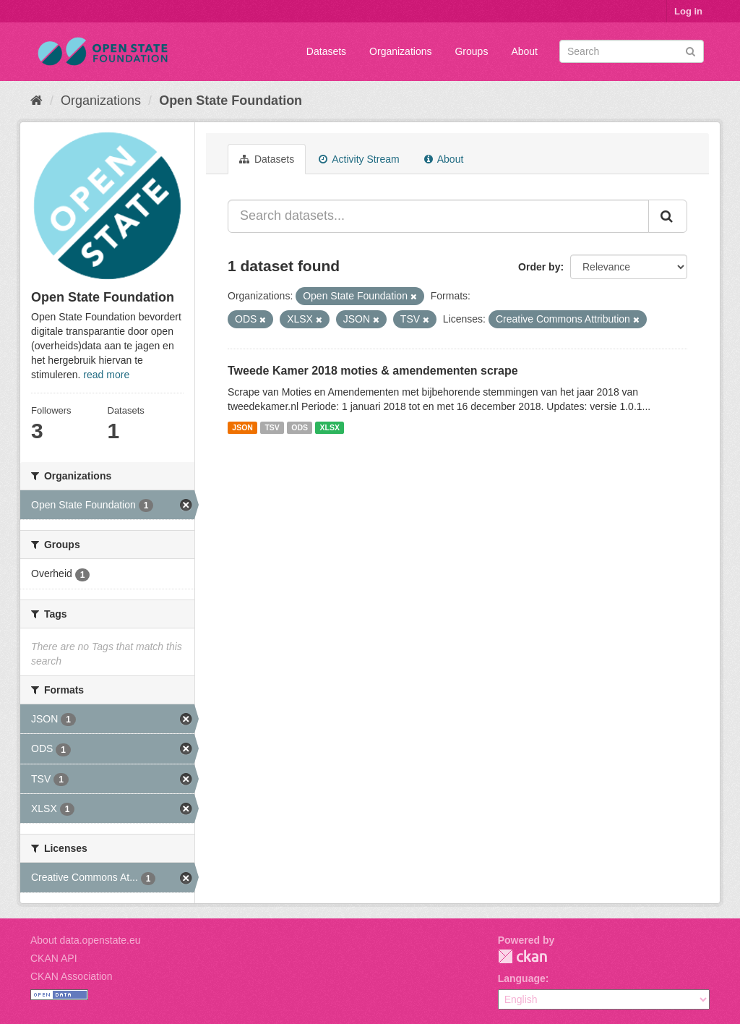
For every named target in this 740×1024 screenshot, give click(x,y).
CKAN (522, 956)
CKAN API (53, 958)
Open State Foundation (230, 100)
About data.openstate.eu (85, 940)
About (524, 51)
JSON (242, 427)
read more (106, 374)
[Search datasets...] (438, 216)
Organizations (400, 51)
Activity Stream (359, 159)
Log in (688, 11)
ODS (299, 427)
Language (522, 978)
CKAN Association (71, 976)
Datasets (326, 51)
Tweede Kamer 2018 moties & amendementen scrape (373, 370)
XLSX (330, 427)
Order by (539, 267)
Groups (471, 51)
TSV (271, 427)
